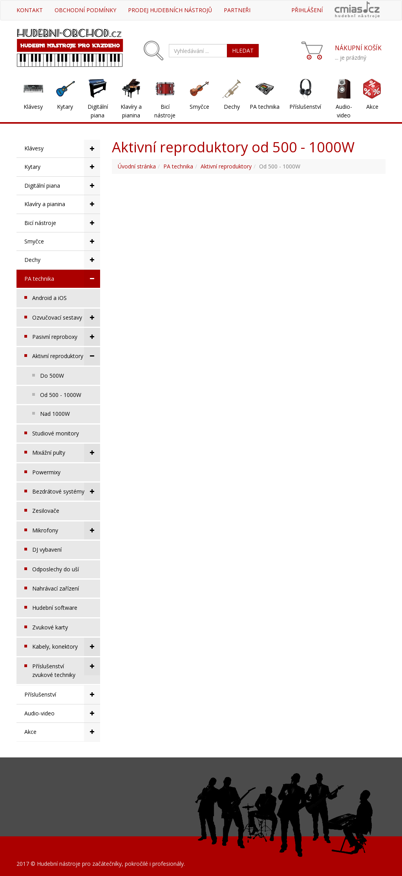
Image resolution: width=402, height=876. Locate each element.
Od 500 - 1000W (60, 395)
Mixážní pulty (66, 453)
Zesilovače (45, 510)
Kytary (65, 106)
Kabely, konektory (66, 647)
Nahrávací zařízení (55, 588)
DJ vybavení (47, 549)
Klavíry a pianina (131, 111)
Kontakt (29, 10)
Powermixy (46, 472)
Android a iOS (49, 298)
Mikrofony (66, 530)
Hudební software (54, 607)
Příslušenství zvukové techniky (66, 667)
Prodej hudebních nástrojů (170, 10)
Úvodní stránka (137, 166)
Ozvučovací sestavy (66, 318)
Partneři (237, 10)
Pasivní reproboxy (66, 337)
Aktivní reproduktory (66, 356)
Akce (372, 106)
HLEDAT (243, 50)
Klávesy (33, 106)
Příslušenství (305, 106)
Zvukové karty (50, 627)
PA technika (265, 106)
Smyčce (199, 106)
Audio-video (344, 111)
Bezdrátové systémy (66, 492)
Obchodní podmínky (85, 10)
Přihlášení (307, 10)
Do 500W (52, 375)
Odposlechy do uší (55, 569)
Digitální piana (98, 111)
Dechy (232, 106)
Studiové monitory (55, 433)
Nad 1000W (55, 413)
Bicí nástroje (164, 111)
